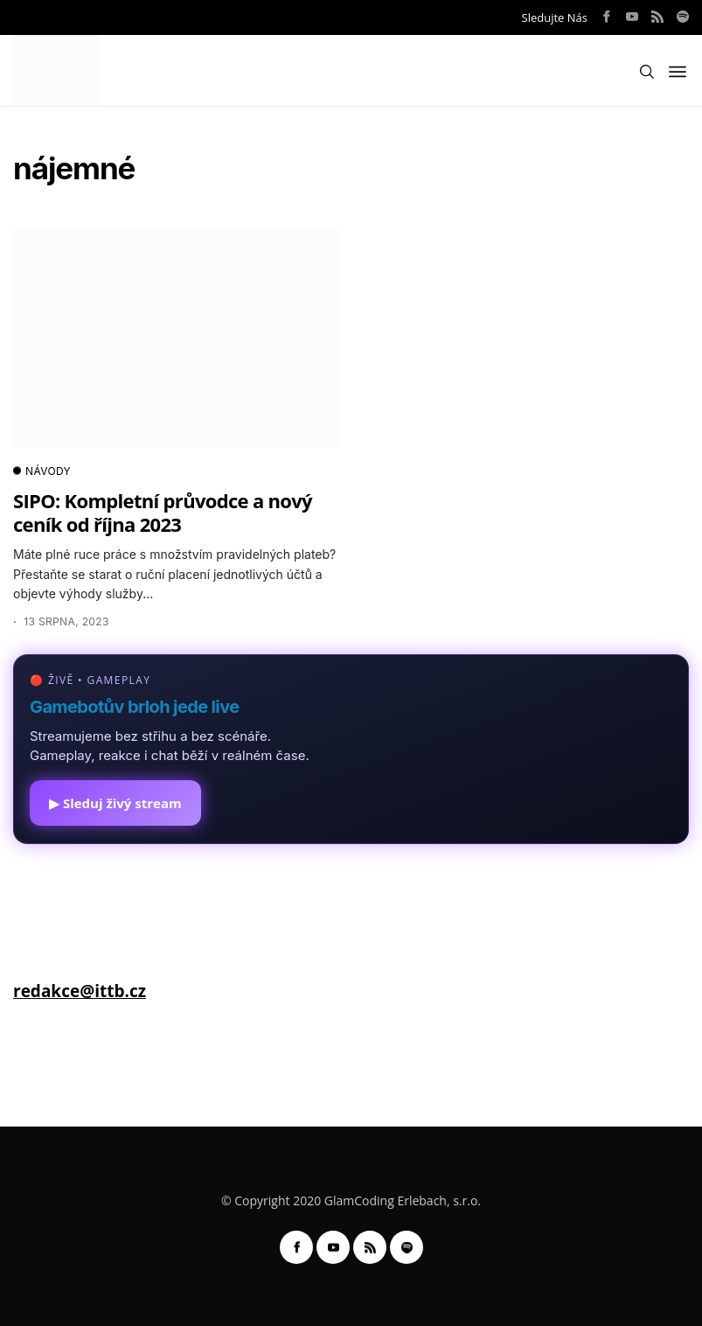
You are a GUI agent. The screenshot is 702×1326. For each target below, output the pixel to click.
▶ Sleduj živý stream (115, 803)
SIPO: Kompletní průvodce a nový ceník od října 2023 (162, 512)
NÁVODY (42, 471)
